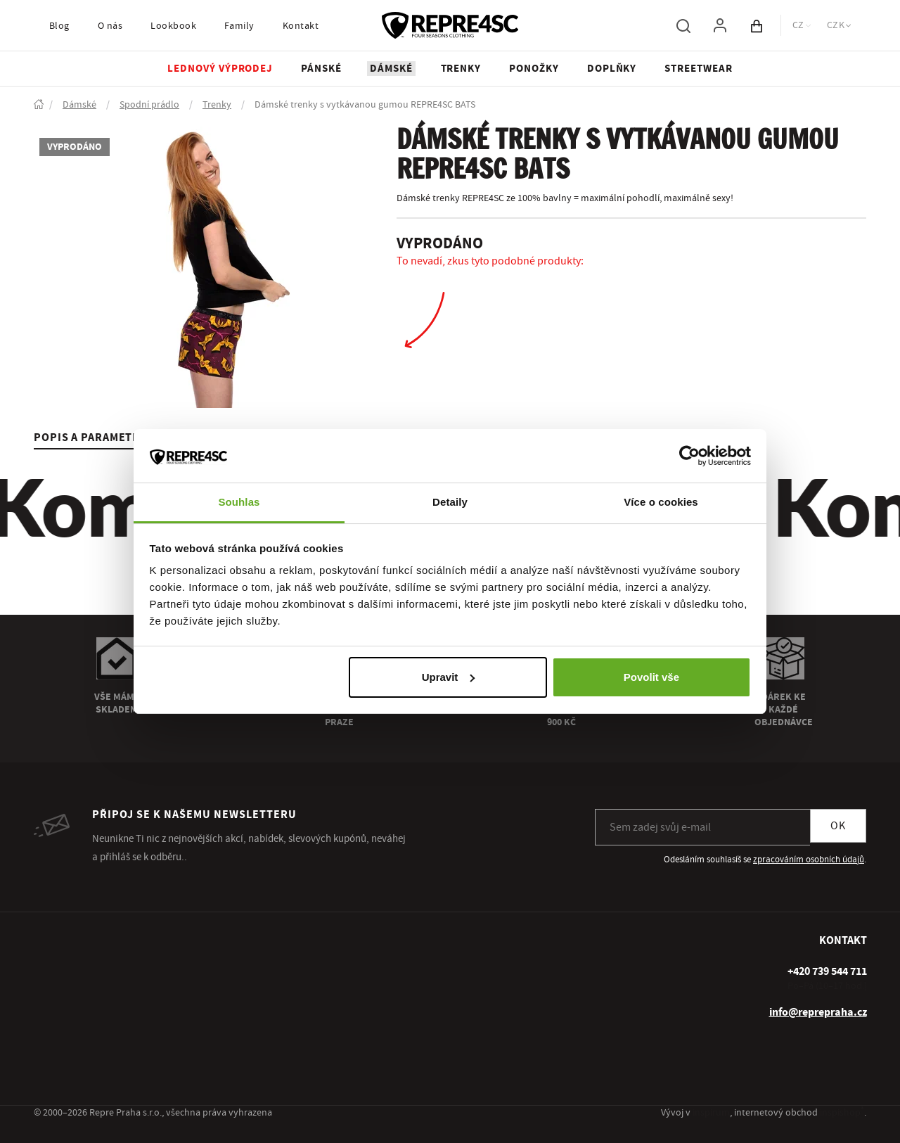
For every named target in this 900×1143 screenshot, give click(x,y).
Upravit (448, 677)
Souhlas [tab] (238, 502)
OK (838, 826)
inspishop (842, 1112)
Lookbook (173, 26)
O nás (110, 26)
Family (239, 26)
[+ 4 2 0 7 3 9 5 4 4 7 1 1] (827, 971)
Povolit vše (651, 677)
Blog (59, 26)
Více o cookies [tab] (661, 502)
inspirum (711, 1112)
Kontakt (301, 26)
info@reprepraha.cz (818, 1012)
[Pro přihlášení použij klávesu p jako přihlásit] (720, 25)
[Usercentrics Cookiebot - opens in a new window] (689, 455)
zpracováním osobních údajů (808, 859)
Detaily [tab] (450, 502)
